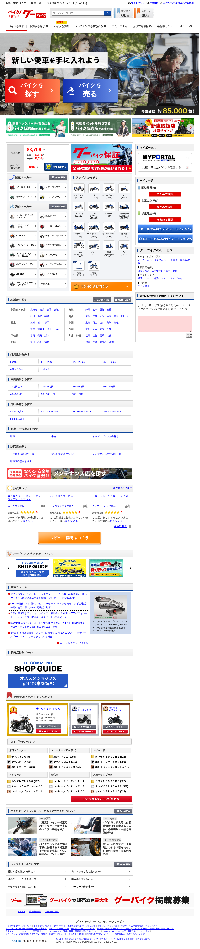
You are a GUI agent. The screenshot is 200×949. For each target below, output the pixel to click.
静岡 (87, 309)
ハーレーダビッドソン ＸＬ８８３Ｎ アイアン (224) (81, 786)
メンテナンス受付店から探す (108, 453)
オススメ (21, 911)
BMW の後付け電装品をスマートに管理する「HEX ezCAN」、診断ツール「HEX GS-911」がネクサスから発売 (48, 634)
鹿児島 (103, 342)
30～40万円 (109, 386)
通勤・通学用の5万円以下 (21, 871)
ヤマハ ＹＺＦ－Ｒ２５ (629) (110, 791)
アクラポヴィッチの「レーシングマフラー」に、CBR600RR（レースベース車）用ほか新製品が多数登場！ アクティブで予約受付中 (48, 596)
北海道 (33, 309)
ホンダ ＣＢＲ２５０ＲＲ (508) (111, 786)
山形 (39, 316)
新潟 (46, 335)
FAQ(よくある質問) (125, 939)
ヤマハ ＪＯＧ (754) (21, 756)
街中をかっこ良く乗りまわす (86, 871)
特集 (179, 278)
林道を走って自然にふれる (22, 886)
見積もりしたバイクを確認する (161, 167)
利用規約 (69, 939)
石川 (39, 342)
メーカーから (145, 260)
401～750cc (16, 369)
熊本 (87, 342)
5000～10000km (49, 411)
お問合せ (153, 3)
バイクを (32, 90)
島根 (116, 322)
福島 (46, 316)
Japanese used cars (111, 931)
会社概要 (59, 939)
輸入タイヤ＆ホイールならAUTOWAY (114, 928)
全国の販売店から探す (63, 453)
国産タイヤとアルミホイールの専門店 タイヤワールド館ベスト (33, 931)
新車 (12, 436)
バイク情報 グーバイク (59, 928)
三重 (109, 309)
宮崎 (95, 342)
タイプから (160, 260)
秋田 (32, 316)
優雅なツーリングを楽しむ (22, 879)
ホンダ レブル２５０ (84, 708)
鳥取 (109, 322)
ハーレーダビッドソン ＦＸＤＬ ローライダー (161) (81, 791)
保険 (140, 278)
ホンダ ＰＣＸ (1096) (64, 756)
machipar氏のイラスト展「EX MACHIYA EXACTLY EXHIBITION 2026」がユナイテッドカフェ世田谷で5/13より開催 (48, 625)
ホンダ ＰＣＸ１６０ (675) (67, 767)
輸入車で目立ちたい (82, 879)
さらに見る (120, 526)
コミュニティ (168, 278)
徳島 (102, 329)
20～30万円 (78, 386)
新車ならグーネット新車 (108, 926)
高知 (109, 329)
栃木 (39, 322)
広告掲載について (107, 939)
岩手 (49, 309)
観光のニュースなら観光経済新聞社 (130, 934)
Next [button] (190, 128)
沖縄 (111, 342)
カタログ (173, 260)
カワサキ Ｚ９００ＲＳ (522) (110, 756)
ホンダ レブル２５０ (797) (25, 781)
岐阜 (95, 309)
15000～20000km (112, 411)
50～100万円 (48, 394)
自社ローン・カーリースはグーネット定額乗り (26, 928)
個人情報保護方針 (143, 939)
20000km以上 (17, 419)
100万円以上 (78, 394)
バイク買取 (143, 286)
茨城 (32, 322)
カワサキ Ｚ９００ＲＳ (115, 708)
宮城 (56, 309)
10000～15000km (81, 411)
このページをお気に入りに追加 (178, 3)
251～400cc (109, 362)
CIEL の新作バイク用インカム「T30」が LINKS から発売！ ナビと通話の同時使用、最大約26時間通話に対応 (48, 605)
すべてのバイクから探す (106, 436)
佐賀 (95, 335)
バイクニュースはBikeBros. (83, 928)
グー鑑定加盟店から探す (23, 453)
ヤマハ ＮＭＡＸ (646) (65, 762)
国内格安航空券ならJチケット (99, 934)
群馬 (46, 322)
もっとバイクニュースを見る (74, 643)
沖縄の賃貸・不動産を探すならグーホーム (82, 931)
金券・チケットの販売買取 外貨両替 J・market (26, 934)
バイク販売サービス (61, 495)
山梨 (32, 335)
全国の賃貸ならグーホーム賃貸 (136, 931)
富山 (32, 342)
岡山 (95, 322)
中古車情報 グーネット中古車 (19, 926)
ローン (148, 278)
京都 (95, 316)
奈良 (116, 316)
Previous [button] (10, 128)
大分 (109, 335)
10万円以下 (16, 386)
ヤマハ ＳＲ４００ (48, 708)
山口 (102, 322)
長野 (39, 335)
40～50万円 (16, 394)
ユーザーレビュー (161, 270)
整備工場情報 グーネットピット (82, 926)
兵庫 (109, 316)
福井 (46, 342)
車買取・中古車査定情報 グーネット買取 (139, 926)
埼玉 (49, 329)
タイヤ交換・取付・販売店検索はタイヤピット (153, 928)
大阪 (102, 316)
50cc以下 (15, 362)
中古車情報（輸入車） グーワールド (50, 926)
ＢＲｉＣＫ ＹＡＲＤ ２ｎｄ (110, 495)
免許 (156, 278)
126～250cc (78, 362)
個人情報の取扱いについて (86, 939)
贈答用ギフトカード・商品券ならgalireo (66, 934)
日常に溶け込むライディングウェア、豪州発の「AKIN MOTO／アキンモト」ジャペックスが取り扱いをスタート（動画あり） (48, 615)
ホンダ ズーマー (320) (23, 767)
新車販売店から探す (20, 461)
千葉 (56, 329)
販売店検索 (143, 270)
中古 (53, 436)
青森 (42, 309)
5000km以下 (16, 411)
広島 (87, 322)
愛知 (102, 309)
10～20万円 (47, 386)
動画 (175, 270)
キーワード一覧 (52, 911)
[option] (37, 127)
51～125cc (46, 362)
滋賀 (87, 316)
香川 (87, 329)
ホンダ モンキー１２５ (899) (110, 762)
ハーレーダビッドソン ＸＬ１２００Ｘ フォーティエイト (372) (45, 791)
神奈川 (40, 329)
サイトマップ (137, 3)
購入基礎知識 (35, 911)
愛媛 (95, 329)
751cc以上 (46, 369)
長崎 (102, 335)
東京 (32, 329)
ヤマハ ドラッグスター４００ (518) (30, 786)
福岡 (87, 335)
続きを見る (29, 520)
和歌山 (124, 316)
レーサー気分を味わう (83, 886)
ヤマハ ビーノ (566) (21, 762)
